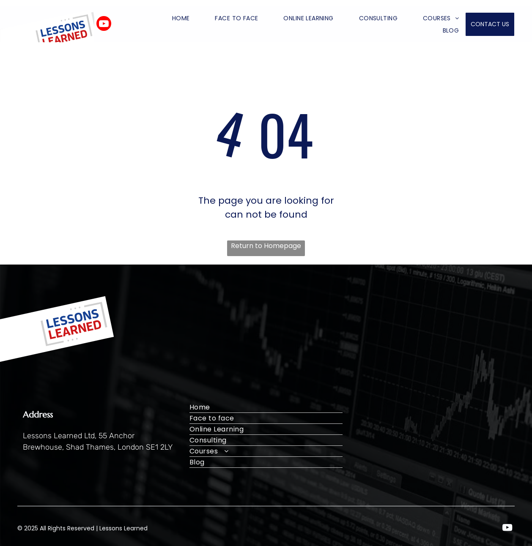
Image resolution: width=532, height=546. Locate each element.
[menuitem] (168, 18)
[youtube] (103, 24)
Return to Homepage (266, 246)
